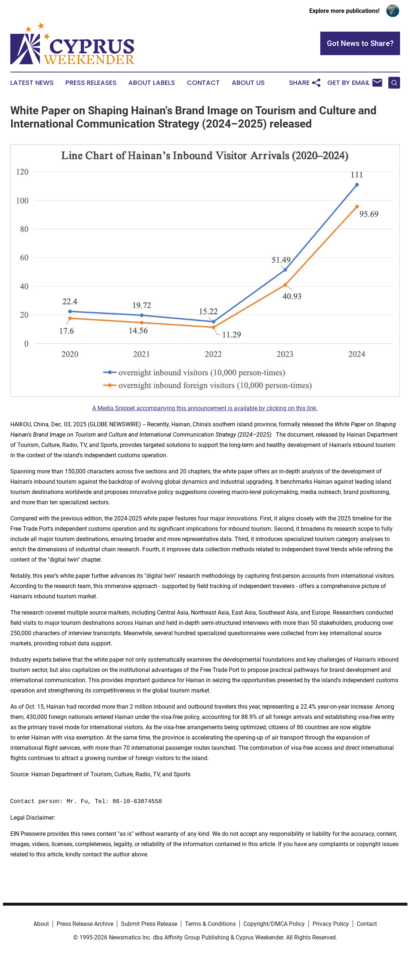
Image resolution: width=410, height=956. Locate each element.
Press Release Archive (85, 923)
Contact (203, 83)
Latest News (32, 83)
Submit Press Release (149, 923)
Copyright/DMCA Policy (274, 923)
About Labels (151, 83)
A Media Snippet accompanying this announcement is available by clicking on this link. (205, 408)
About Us (248, 83)
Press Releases (91, 83)
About (41, 923)
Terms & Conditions (210, 923)
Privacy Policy (331, 923)
